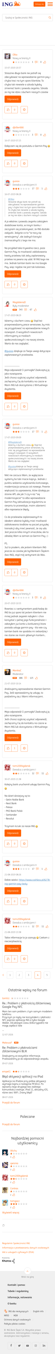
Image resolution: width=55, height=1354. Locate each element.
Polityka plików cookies (14, 1323)
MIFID (6, 1315)
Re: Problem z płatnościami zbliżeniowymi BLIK (19, 1049)
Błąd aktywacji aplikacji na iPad (22, 1076)
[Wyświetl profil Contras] (18, 1188)
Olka (15, 54)
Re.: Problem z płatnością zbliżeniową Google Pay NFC (26, 1005)
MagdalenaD (19, 302)
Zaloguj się (39, 4)
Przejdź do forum (11, 1102)
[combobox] (27, 17)
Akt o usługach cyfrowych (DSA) (18, 1252)
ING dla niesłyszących (18, 1311)
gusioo (16, 181)
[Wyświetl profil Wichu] (18, 1151)
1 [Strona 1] (10, 975)
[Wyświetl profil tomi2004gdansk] (19, 1176)
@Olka (11, 199)
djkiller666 (18, 127)
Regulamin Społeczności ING (16, 1243)
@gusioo (9, 351)
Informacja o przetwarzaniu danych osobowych (25, 1247)
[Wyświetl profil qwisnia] (18, 1163)
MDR (16, 1315)
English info (38, 1311)
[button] (8, 109)
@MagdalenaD (15, 442)
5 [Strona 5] (47, 975)
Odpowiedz (13, 99)
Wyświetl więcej (10, 1212)
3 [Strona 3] (28, 975)
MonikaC (17, 670)
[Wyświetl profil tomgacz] (18, 1201)
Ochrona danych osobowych (17, 1319)
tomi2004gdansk (21, 765)
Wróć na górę (27, 1277)
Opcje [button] (24, 109)
